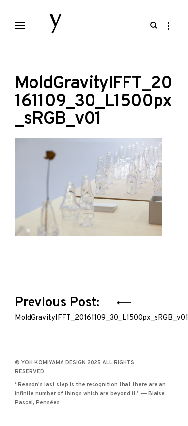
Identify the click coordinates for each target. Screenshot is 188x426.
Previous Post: (94, 306)
